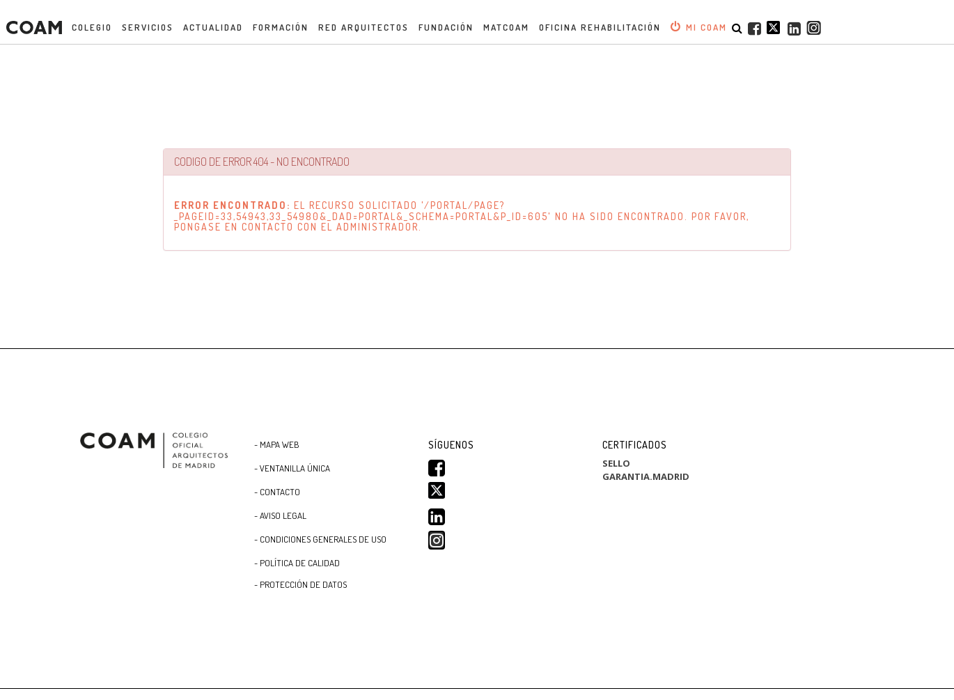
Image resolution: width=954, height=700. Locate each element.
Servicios (147, 27)
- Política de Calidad (297, 562)
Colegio (92, 27)
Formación (280, 27)
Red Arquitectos (363, 27)
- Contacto (277, 491)
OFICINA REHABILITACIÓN (600, 27)
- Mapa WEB (276, 444)
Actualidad (213, 27)
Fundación (446, 27)
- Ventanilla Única (292, 468)
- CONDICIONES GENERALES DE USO (320, 539)
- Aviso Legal (280, 515)
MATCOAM (506, 27)
